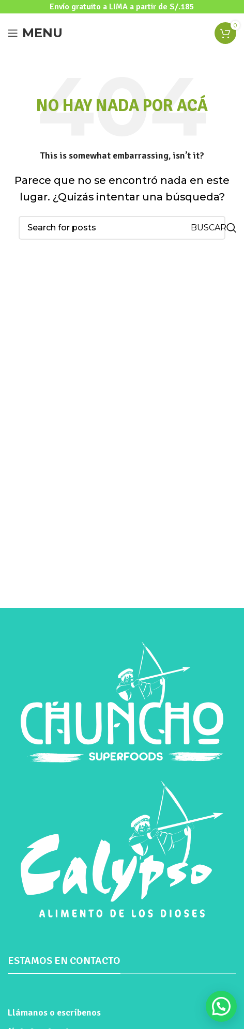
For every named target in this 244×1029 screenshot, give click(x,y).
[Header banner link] (122, 6)
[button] (221, 1006)
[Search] (122, 228)
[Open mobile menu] (35, 33)
